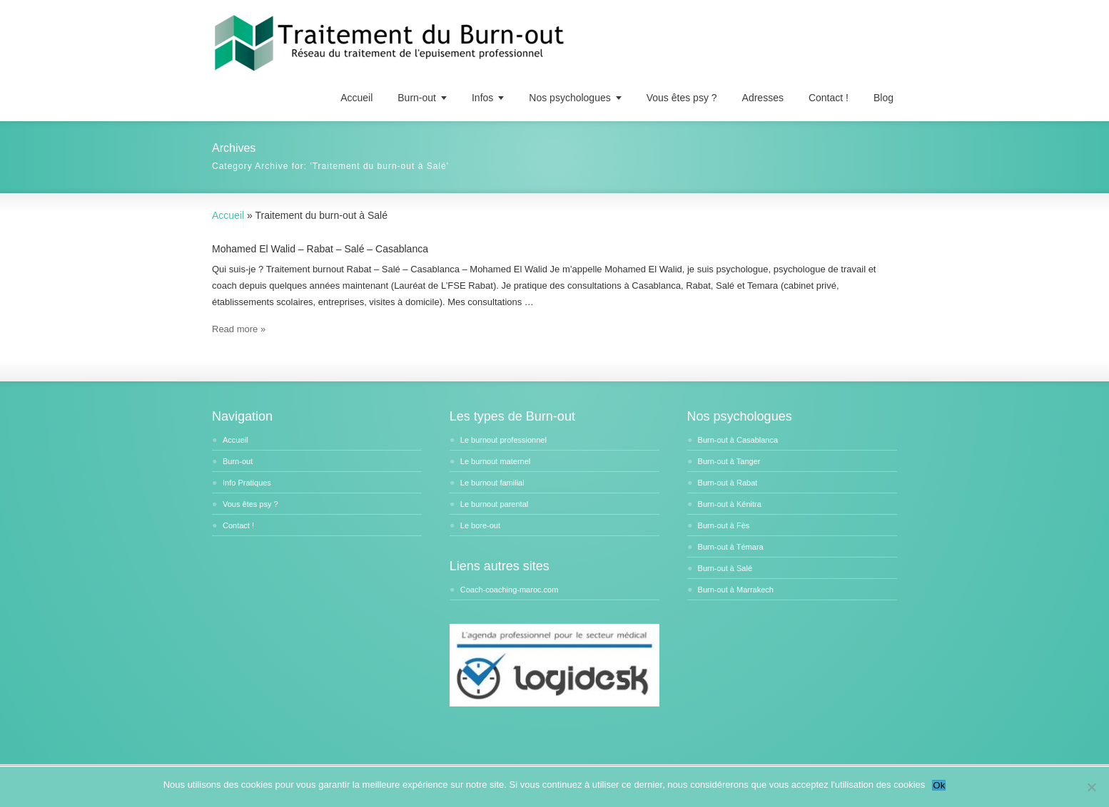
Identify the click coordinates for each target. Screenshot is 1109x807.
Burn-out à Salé (725, 568)
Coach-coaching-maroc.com (509, 589)
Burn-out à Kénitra (729, 504)
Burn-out (416, 97)
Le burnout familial (492, 482)
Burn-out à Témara (731, 547)
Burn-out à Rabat (728, 482)
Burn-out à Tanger (729, 461)
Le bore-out (480, 525)
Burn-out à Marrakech (736, 589)
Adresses (763, 97)
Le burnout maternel (495, 461)
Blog (883, 97)
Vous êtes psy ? (682, 97)
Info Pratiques (247, 482)
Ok (939, 785)
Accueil (356, 97)
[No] (1091, 787)
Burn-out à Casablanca (738, 440)
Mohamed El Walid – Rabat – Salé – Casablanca (320, 249)
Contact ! (829, 97)
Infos (482, 97)
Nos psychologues (569, 97)
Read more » (238, 329)
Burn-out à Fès (724, 525)
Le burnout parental (494, 504)
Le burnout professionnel (503, 440)
